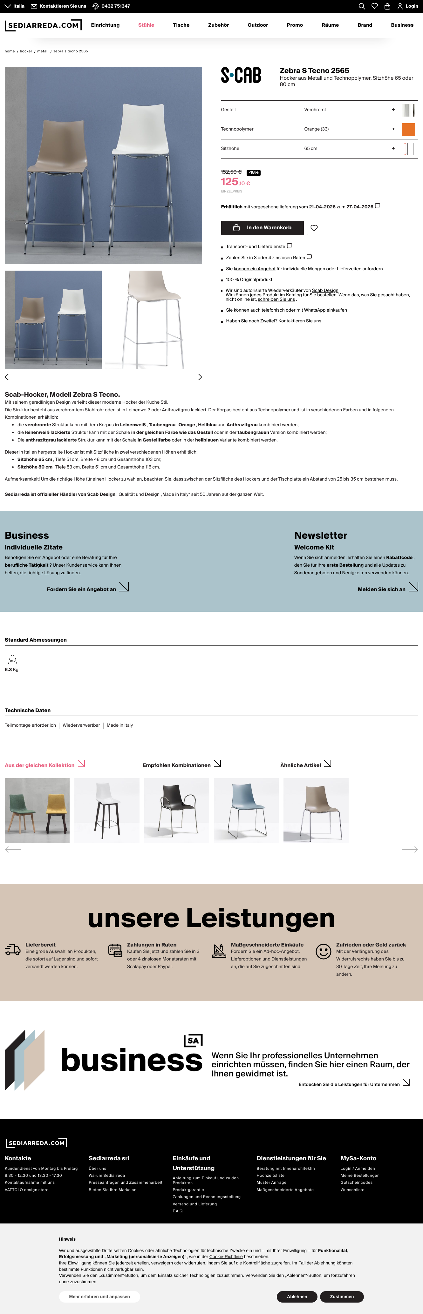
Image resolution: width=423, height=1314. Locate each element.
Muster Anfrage (272, 1182)
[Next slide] (194, 377)
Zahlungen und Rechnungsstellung (207, 1197)
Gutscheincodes (357, 1182)
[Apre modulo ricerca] (362, 7)
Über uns (97, 1168)
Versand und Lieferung (195, 1204)
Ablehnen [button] (297, 1296)
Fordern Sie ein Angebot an (81, 590)
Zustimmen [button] (342, 1296)
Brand (365, 25)
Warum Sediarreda (107, 1175)
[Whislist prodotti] (375, 6)
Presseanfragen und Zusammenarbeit (125, 1182)
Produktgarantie (188, 1190)
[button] (53, 320)
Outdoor (258, 25)
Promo (295, 25)
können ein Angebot (255, 269)
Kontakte (18, 1159)
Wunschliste (353, 1189)
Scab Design (325, 290)
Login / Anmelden (358, 1168)
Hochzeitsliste (271, 1175)
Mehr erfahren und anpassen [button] (99, 1296)
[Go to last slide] (13, 377)
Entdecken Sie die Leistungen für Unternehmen (349, 1084)
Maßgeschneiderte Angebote (285, 1189)
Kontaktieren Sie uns (299, 321)
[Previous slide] (13, 849)
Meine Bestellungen (360, 1175)
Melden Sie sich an (382, 590)
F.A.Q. (178, 1211)
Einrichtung (105, 25)
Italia (18, 6)
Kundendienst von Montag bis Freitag (41, 1168)
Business (402, 25)
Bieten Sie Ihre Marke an (113, 1189)
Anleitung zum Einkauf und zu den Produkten (206, 1180)
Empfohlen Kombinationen (177, 764)
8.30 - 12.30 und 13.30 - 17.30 (33, 1175)
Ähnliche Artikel (300, 764)
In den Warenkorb (262, 227)
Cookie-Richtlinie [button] (226, 1256)
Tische (181, 25)
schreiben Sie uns (276, 299)
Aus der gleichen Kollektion (40, 764)
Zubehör (218, 25)
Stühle (146, 25)
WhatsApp (315, 310)
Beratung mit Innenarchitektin (286, 1168)
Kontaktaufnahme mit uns (30, 1182)
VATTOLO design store (27, 1189)
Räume (330, 25)
